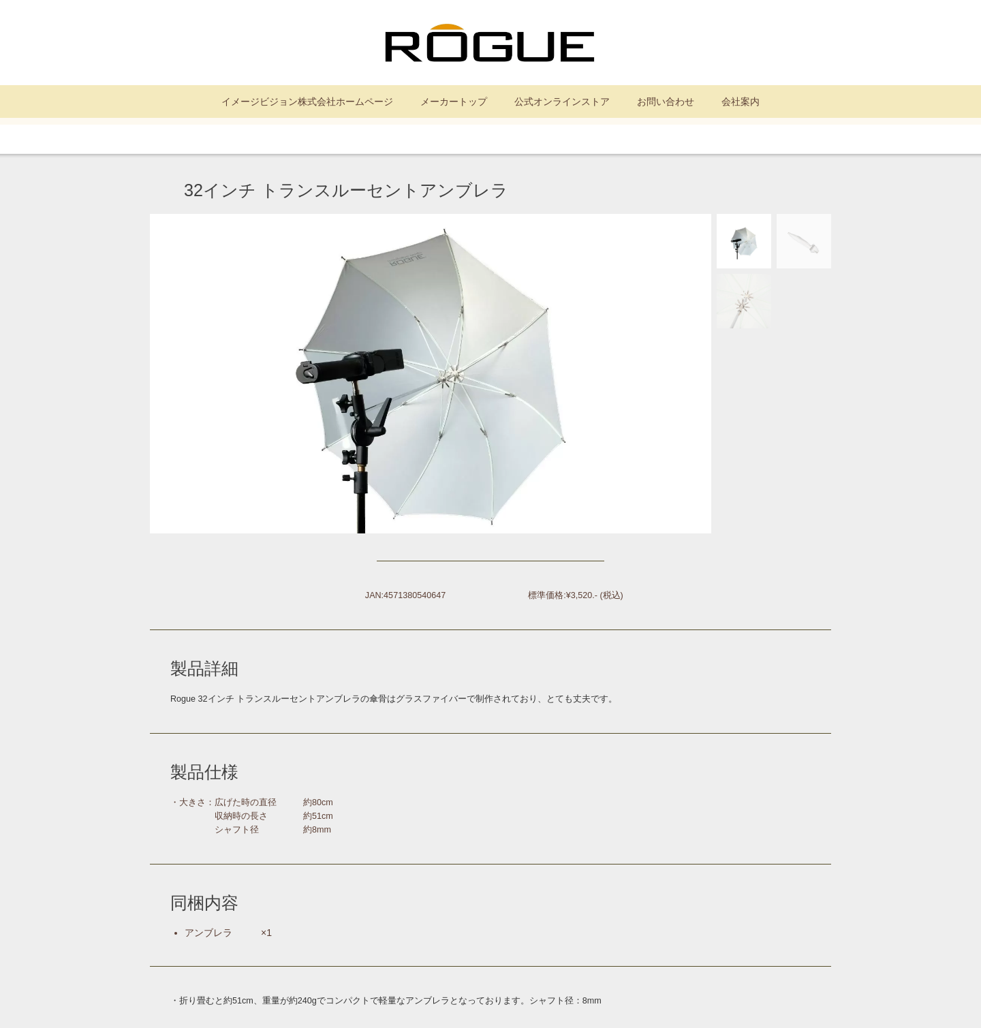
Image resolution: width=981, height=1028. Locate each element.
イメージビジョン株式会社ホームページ (307, 101)
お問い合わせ (665, 101)
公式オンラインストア (562, 101)
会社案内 (740, 101)
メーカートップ (453, 101)
